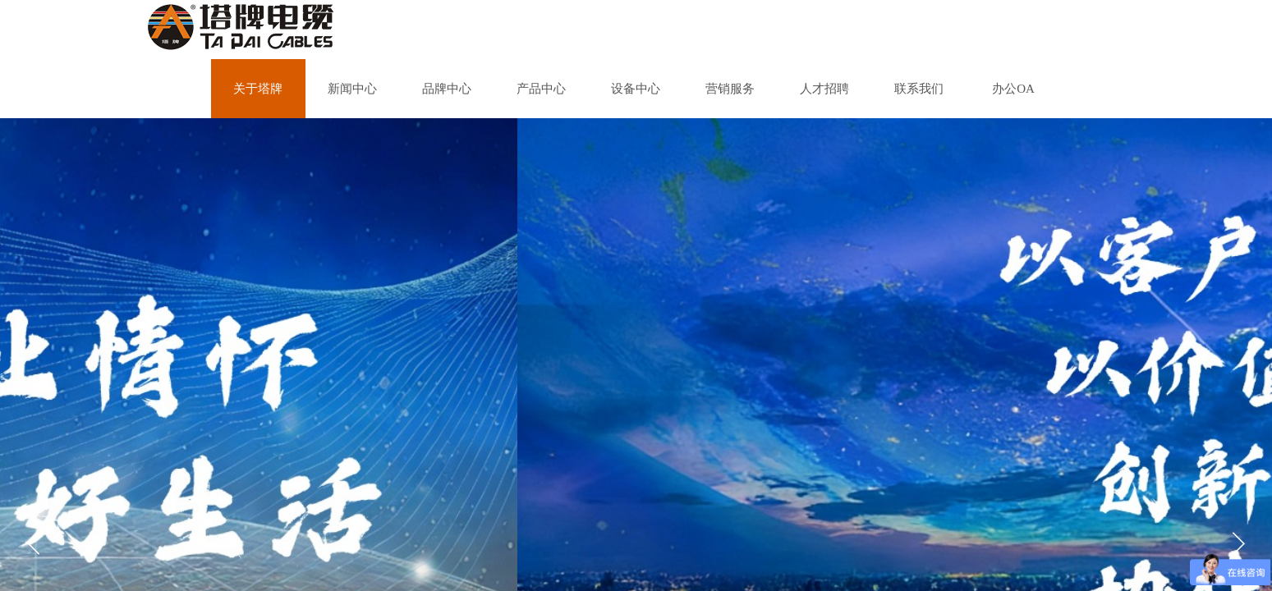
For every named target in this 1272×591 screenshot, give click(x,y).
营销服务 (730, 88)
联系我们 (919, 88)
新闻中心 (352, 88)
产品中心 (541, 88)
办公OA (1013, 88)
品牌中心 (446, 88)
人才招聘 (824, 88)
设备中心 (635, 88)
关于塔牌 (257, 88)
